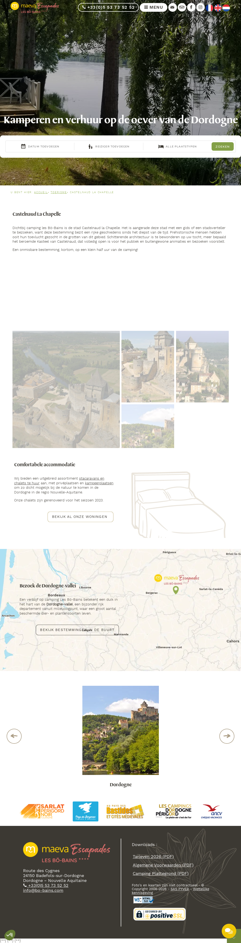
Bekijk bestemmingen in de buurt (77, 631)
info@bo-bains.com (43, 891)
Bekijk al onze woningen (79, 518)
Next (227, 736)
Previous (14, 736)
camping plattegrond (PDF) (161, 874)
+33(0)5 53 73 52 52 (108, 7)
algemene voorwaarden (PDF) (163, 866)
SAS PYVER (179, 890)
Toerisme (59, 192)
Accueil (41, 192)
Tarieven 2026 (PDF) (153, 857)
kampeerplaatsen (99, 484)
